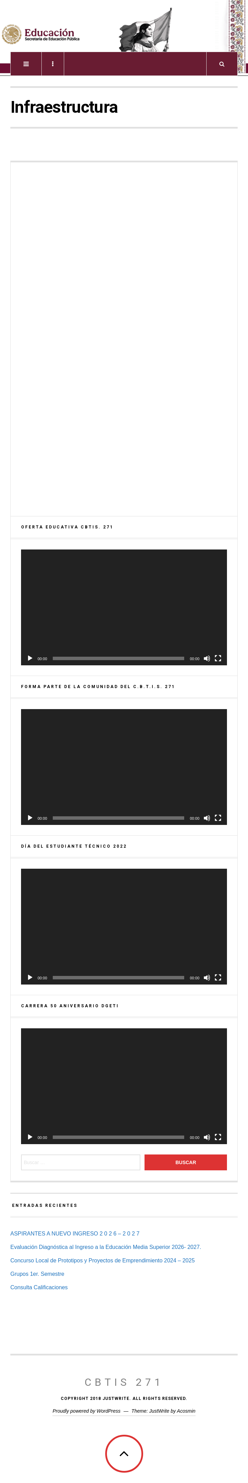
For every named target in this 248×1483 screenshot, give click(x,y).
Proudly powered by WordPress (86, 1411)
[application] (124, 607)
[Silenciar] (207, 658)
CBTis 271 (124, 1382)
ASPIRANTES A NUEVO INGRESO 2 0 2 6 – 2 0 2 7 (74, 1234)
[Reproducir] (30, 658)
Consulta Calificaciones (39, 1287)
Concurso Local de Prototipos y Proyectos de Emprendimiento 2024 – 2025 (102, 1260)
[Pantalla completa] (218, 658)
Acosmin (186, 1411)
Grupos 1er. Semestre (37, 1274)
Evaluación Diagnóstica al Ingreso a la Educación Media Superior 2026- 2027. (105, 1247)
